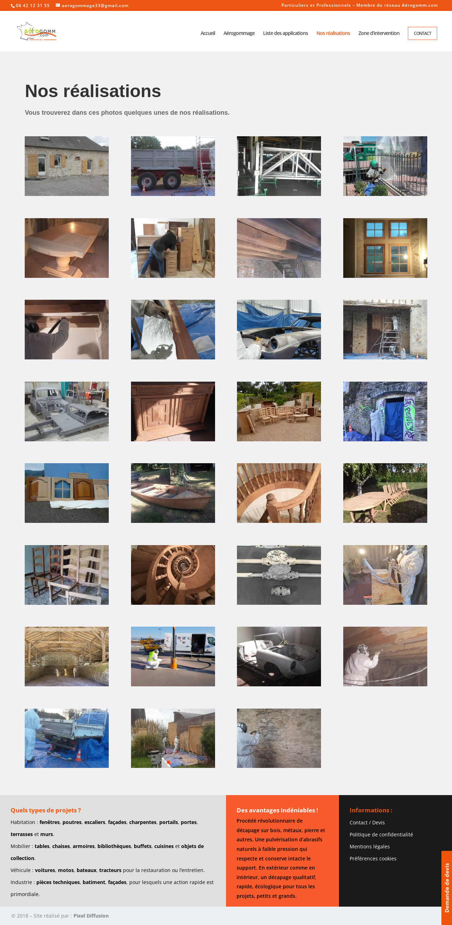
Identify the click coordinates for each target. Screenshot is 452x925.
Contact (422, 33)
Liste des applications (285, 33)
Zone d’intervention (378, 33)
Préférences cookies (373, 858)
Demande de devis (446, 888)
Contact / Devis (367, 822)
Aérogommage (239, 33)
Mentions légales (370, 846)
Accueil (208, 33)
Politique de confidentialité (381, 834)
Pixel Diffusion (91, 915)
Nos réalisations (333, 33)
